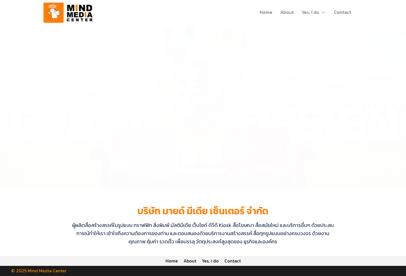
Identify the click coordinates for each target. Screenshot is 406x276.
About (287, 12)
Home (266, 12)
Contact (342, 12)
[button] (6, 102)
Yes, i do (211, 260)
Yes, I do (310, 12)
